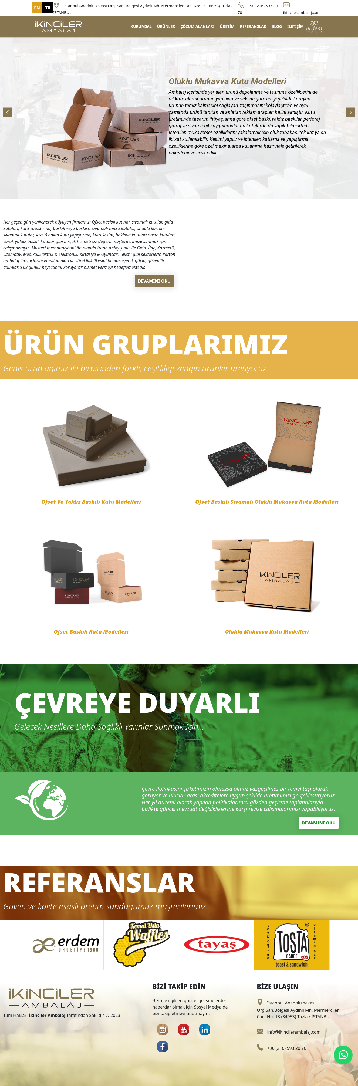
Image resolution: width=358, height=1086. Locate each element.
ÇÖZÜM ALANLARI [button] (197, 26)
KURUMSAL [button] (141, 26)
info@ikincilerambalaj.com (288, 1032)
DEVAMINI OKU (154, 281)
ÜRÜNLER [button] (166, 26)
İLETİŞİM (295, 26)
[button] (350, 112)
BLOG (277, 26)
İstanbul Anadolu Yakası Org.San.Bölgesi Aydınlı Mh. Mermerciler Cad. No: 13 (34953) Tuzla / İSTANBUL (298, 1010)
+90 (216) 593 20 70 (281, 1048)
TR (47, 8)
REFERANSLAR (253, 26)
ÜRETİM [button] (227, 26)
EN (37, 8)
